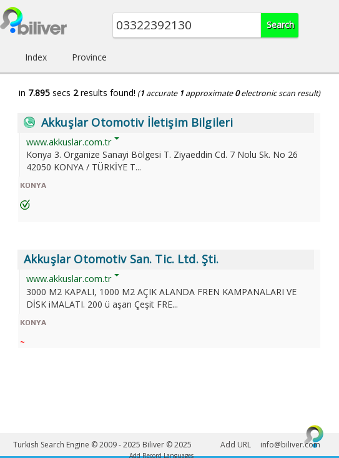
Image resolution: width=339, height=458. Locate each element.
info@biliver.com (290, 444)
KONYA (33, 185)
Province (89, 57)
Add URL (235, 444)
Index (36, 57)
